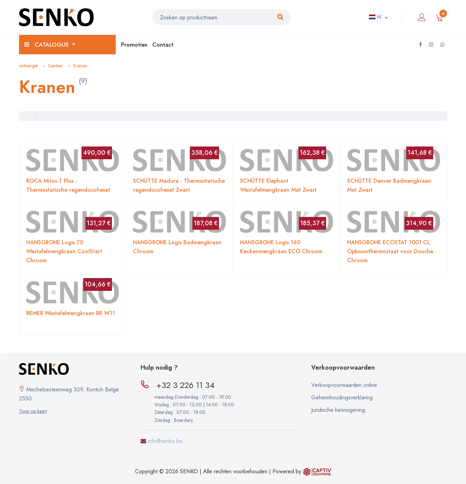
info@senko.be (165, 441)
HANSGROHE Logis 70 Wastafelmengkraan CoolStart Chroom (64, 251)
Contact (162, 44)
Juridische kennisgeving (338, 410)
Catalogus (47, 44)
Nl (375, 16)
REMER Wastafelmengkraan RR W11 (70, 313)
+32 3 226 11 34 (185, 385)
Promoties (134, 44)
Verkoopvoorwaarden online (344, 385)
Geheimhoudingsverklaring (342, 397)
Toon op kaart (33, 411)
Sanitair (55, 65)
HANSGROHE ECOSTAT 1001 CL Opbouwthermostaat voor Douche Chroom (390, 251)
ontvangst (28, 65)
